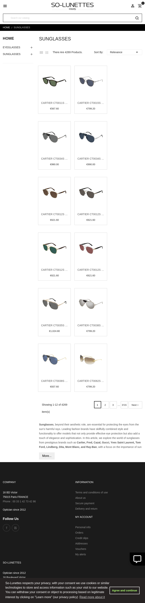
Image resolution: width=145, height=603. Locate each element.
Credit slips (81, 538)
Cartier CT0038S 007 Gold (90, 325)
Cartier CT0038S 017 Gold (54, 380)
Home (8, 38)
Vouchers (80, 548)
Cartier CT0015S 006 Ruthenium (90, 102)
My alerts (80, 554)
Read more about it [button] (92, 597)
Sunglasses (12, 54)
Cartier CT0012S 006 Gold (54, 269)
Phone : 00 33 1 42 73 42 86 (19, 501)
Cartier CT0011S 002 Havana (54, 102)
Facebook (6, 528)
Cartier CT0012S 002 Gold (54, 214)
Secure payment (84, 503)
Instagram (15, 528)
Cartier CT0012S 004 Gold (90, 214)
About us (80, 497)
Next (135, 405)
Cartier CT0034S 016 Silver (90, 158)
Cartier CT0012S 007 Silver (90, 269)
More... (47, 455)
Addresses (81, 543)
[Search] (72, 18)
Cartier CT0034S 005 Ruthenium (54, 158)
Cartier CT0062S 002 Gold (90, 380)
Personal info (83, 527)
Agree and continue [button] (124, 590)
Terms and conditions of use (91, 492)
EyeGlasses (11, 47)
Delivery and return (86, 508)
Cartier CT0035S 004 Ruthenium (54, 325)
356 (124, 405)
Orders (79, 532)
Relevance (124, 52)
